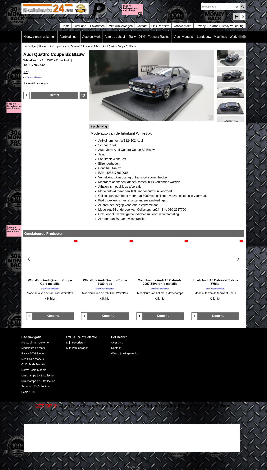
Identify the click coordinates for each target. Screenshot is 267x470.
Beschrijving (99, 126)
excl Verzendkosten (32, 77)
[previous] (240, 37)
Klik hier (49, 298)
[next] (244, 37)
